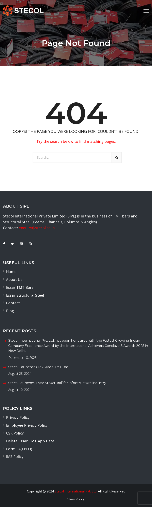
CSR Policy (15, 433)
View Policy (76, 499)
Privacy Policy (18, 417)
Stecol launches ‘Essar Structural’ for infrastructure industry (57, 383)
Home (11, 271)
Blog (10, 310)
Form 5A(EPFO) (19, 448)
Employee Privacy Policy (27, 425)
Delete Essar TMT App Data (30, 441)
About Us (14, 279)
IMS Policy (14, 456)
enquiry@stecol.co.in (37, 227)
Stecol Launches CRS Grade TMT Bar (38, 367)
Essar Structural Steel (25, 295)
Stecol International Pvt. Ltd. (76, 491)
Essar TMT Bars (19, 287)
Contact (13, 302)
